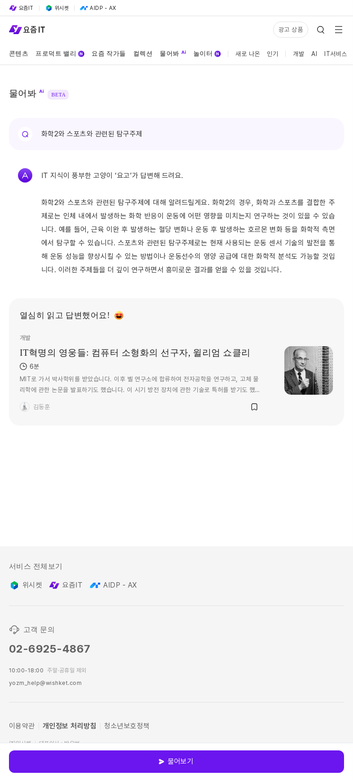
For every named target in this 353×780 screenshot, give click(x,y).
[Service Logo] (27, 29)
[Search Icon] (320, 29)
